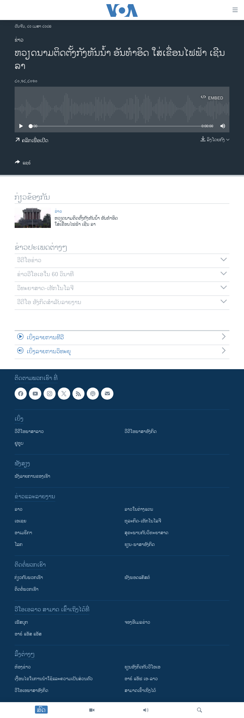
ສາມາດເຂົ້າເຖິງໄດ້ (140, 690)
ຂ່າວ (19, 40)
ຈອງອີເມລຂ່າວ (137, 622)
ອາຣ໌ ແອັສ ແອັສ (28, 634)
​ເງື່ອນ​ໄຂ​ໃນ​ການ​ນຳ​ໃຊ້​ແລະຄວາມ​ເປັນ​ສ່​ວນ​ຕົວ (54, 678)
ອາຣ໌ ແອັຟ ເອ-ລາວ (141, 678)
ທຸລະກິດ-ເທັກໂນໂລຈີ (143, 521)
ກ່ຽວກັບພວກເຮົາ (29, 577)
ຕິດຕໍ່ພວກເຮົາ (26, 589)
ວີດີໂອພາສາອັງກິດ (141, 431)
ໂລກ (19, 544)
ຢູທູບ (19, 443)
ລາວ (19, 509)
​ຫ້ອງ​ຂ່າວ (23, 667)
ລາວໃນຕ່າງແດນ (139, 509)
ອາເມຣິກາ (23, 532)
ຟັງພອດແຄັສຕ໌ (137, 577)
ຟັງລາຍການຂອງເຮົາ (32, 476)
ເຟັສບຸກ (21, 622)
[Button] (23, 164)
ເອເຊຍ (20, 521)
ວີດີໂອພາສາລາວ (29, 431)
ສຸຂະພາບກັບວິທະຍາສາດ (146, 532)
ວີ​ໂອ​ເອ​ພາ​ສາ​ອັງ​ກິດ (31, 690)
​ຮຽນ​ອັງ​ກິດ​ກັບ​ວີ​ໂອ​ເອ (142, 667)
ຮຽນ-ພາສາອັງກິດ (140, 544)
